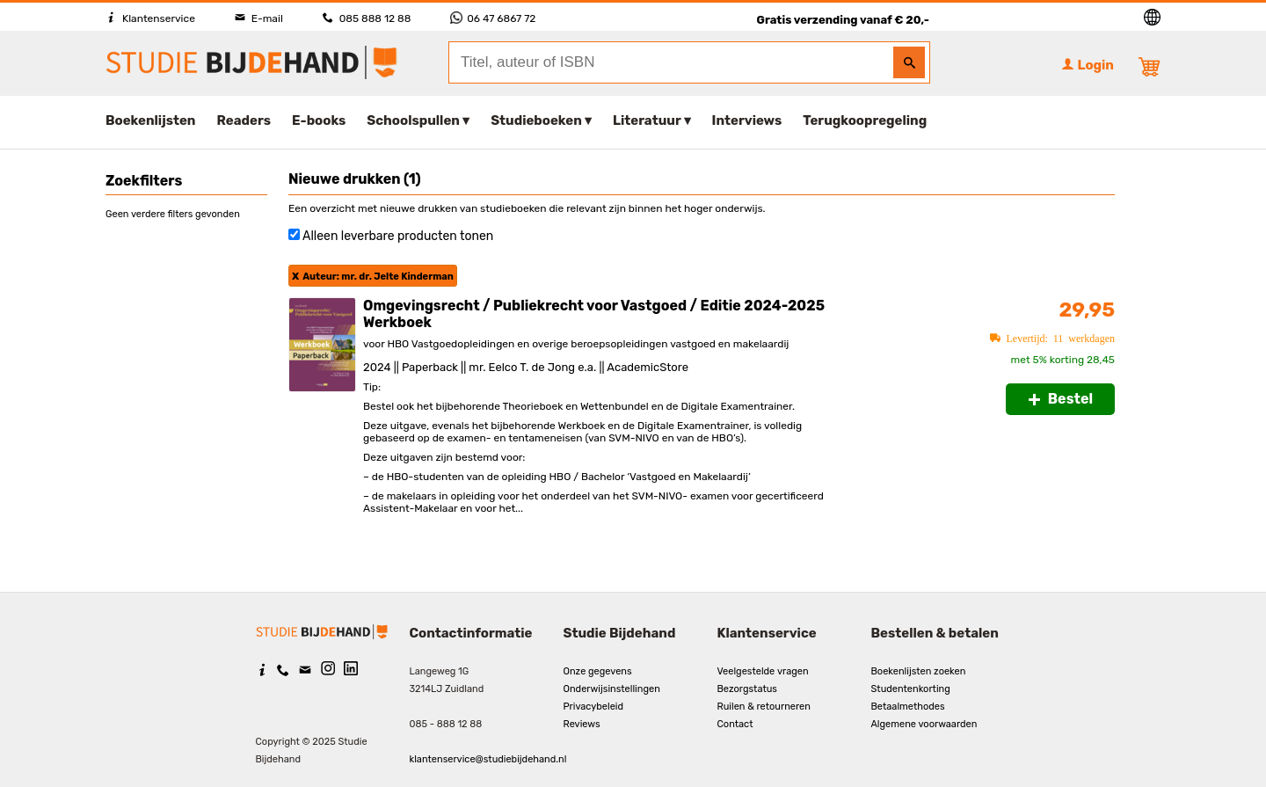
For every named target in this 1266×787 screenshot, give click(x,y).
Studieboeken (536, 120)
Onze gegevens (598, 671)
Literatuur (646, 120)
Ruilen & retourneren (764, 706)
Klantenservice (150, 18)
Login (1087, 65)
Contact (735, 724)
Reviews (582, 724)
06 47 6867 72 (492, 18)
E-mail (259, 18)
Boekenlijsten (151, 120)
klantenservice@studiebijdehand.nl (488, 759)
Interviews (747, 120)
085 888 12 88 (367, 18)
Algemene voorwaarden (924, 724)
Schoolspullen (413, 120)
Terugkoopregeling (865, 120)
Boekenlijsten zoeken (918, 671)
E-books (319, 120)
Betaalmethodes (908, 706)
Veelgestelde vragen (763, 671)
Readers (244, 120)
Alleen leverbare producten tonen (397, 236)
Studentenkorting (910, 689)
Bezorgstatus (747, 689)
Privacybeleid (594, 706)
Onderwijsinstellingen (612, 689)
